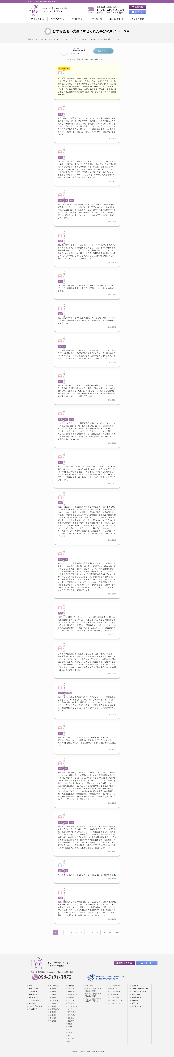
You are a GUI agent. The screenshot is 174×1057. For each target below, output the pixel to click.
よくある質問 (34, 1000)
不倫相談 (53, 989)
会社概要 (135, 986)
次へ (117, 932)
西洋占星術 (72, 1012)
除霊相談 (53, 1015)
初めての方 (57, 19)
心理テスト (113, 989)
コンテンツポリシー (139, 991)
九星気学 (71, 1021)
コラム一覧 (89, 986)
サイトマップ (136, 1006)
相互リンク (136, 1003)
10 (104, 932)
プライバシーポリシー (140, 989)
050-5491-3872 (55, 977)
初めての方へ (34, 989)
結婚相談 (53, 997)
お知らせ (32, 1003)
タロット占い (114, 997)
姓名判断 (71, 1038)
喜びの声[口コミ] (35, 997)
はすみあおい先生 (78, 50)
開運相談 (53, 1012)
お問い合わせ (136, 994)
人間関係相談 (55, 1009)
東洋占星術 (72, 1015)
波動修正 (71, 991)
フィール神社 (114, 994)
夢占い (70, 1041)
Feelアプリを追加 (35, 1006)
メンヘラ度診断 (114, 991)
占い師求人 (33, 1009)
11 (110, 932)
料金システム (37, 19)
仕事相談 (53, 1003)
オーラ (70, 1009)
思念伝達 (71, 1003)
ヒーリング (72, 1000)
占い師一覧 (97, 19)
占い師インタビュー (116, 1000)
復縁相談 (53, 991)
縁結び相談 (54, 1000)
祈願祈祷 (71, 997)
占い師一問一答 (114, 1003)
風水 (69, 1035)
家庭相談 (53, 1021)
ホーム (31, 986)
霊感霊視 (71, 989)
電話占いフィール (86, 1051)
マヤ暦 (70, 1027)
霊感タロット (72, 994)
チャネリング (72, 1006)
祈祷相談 (53, 1006)
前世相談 (53, 1018)
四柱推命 (71, 1018)
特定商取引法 (136, 997)
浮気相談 (53, 994)
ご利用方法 (77, 19)
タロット (71, 1033)
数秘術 (70, 1024)
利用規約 (135, 1000)
